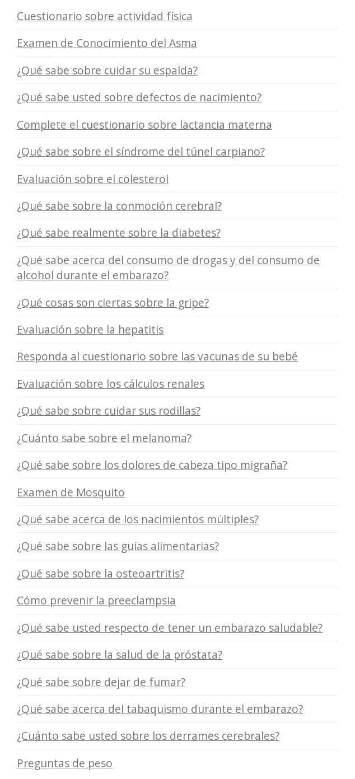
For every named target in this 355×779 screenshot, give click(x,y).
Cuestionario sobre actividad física (105, 16)
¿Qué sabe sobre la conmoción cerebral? (119, 205)
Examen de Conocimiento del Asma (107, 42)
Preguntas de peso (65, 763)
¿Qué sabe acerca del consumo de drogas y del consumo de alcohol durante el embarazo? (168, 267)
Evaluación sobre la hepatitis (90, 329)
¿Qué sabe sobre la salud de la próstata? (119, 654)
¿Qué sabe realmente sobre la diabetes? (119, 232)
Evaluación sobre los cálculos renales (110, 383)
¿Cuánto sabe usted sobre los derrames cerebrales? (148, 735)
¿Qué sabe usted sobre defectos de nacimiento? (139, 97)
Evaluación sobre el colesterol (93, 178)
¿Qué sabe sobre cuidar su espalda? (107, 70)
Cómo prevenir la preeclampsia (96, 600)
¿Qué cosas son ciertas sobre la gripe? (113, 302)
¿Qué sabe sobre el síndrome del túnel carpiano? (141, 151)
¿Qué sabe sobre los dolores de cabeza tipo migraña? (152, 464)
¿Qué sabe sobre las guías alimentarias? (118, 545)
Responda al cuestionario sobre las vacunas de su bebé (157, 356)
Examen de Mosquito (71, 492)
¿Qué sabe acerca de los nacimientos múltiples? (138, 519)
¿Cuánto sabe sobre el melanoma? (104, 437)
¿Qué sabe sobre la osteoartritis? (100, 573)
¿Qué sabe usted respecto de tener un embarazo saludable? (170, 627)
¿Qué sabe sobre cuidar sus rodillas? (108, 410)
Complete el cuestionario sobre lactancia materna (144, 124)
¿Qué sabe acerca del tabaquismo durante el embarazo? (160, 708)
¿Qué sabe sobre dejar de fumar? (101, 681)
